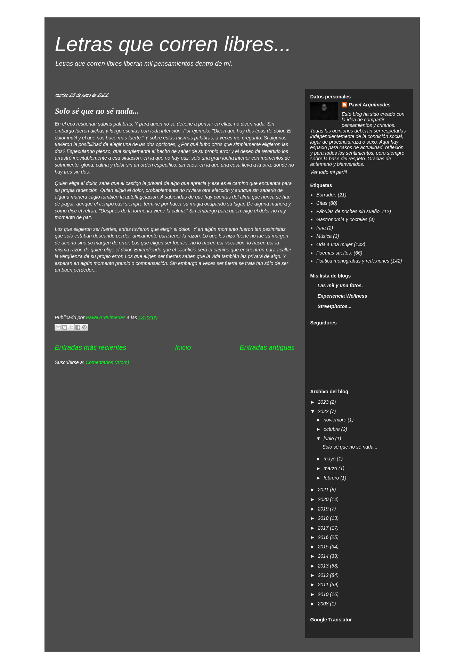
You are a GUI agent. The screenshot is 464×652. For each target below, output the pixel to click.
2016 (324, 537)
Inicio (183, 347)
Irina (321, 228)
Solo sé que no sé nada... (97, 110)
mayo (330, 458)
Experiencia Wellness (342, 296)
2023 (324, 402)
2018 (324, 518)
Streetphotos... (335, 306)
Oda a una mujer (334, 244)
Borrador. (326, 195)
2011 (324, 584)
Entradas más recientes (91, 347)
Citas (321, 203)
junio (329, 438)
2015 (324, 546)
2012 (324, 575)
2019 (324, 509)
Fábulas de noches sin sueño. (348, 211)
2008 (324, 603)
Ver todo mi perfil (328, 172)
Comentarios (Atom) (107, 362)
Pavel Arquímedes (370, 104)
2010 (324, 594)
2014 (324, 556)
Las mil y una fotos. (340, 285)
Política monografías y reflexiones (352, 261)
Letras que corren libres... (173, 44)
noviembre (336, 419)
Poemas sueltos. (334, 253)
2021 (324, 489)
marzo (331, 468)
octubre (332, 429)
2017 (324, 528)
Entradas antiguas (267, 347)
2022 (324, 411)
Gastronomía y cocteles (341, 219)
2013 (324, 566)
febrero (332, 478)
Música (324, 236)
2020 (324, 499)
